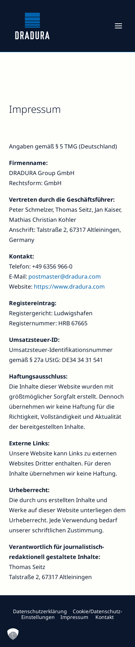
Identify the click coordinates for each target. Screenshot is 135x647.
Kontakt (104, 617)
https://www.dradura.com (69, 286)
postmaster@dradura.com (64, 276)
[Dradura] (32, 26)
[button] (118, 26)
